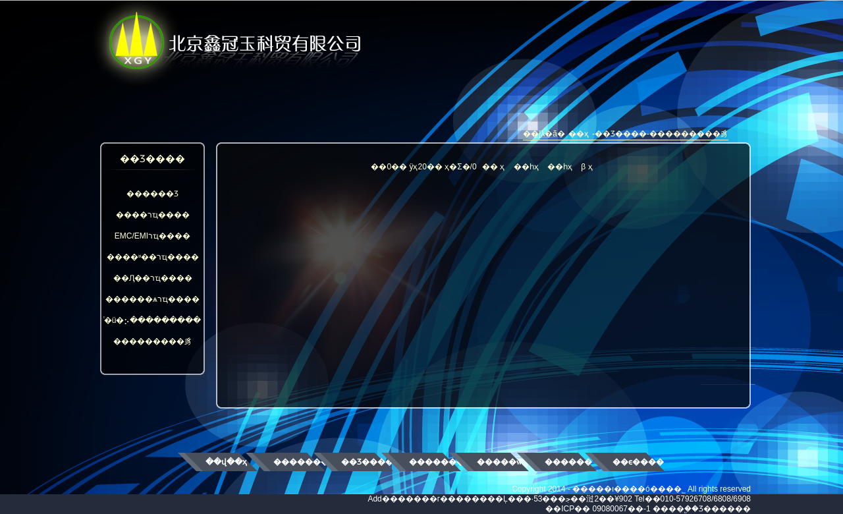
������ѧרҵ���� (152, 299)
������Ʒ (152, 193)
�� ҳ (493, 166)
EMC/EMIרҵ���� (152, 236)
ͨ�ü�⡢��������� (153, 320)
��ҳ (578, 133)
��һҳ (526, 166)
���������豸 (152, 341)
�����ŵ (499, 462)
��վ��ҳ (226, 462)
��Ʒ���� (367, 462)
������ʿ (569, 462)
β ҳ (586, 166)
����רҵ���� (153, 214)
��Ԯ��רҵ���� (152, 278)
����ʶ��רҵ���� (153, 257)
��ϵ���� (638, 462)
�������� (299, 462)
